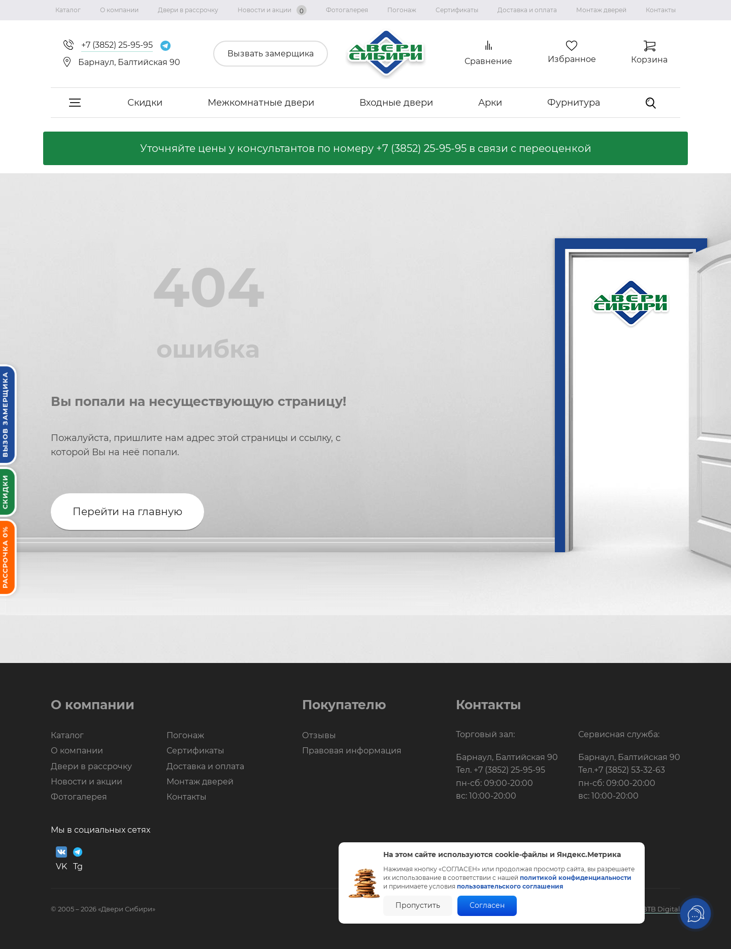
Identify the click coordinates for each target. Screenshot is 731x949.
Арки (490, 102)
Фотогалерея (347, 10)
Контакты (661, 10)
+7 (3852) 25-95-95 (421, 148)
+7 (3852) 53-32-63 (629, 770)
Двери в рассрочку (188, 10)
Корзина (649, 60)
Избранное (572, 59)
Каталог (68, 10)
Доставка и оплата (527, 10)
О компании (119, 10)
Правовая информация (352, 750)
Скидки (144, 102)
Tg (77, 858)
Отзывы (319, 735)
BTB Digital (661, 909)
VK (61, 858)
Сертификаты (457, 10)
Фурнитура (574, 102)
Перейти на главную (127, 511)
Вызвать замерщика (270, 53)
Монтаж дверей (601, 10)
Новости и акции (272, 10)
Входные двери (396, 102)
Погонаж (401, 10)
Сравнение (488, 61)
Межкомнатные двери (261, 102)
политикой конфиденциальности (576, 877)
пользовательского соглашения (510, 886)
